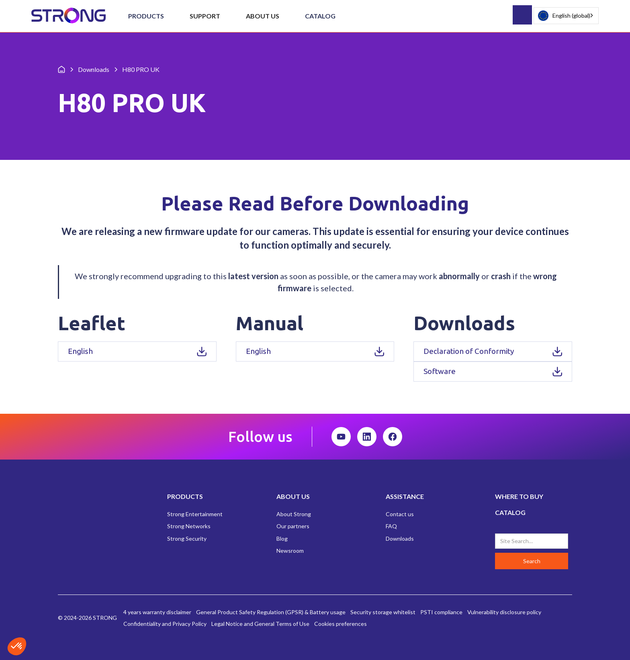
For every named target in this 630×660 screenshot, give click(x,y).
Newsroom (290, 550)
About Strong (293, 514)
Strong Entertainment (195, 514)
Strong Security (187, 538)
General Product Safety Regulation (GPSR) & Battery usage (271, 612)
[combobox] (566, 15)
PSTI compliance (441, 612)
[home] (68, 16)
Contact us (400, 514)
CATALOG (510, 512)
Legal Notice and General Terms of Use (260, 623)
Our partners (292, 526)
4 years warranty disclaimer (157, 612)
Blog (282, 538)
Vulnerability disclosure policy (504, 612)
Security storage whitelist (382, 612)
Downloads (400, 538)
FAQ (391, 526)
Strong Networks (189, 526)
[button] (146, 16)
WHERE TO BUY (519, 496)
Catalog (320, 16)
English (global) (564, 15)
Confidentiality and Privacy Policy (165, 623)
